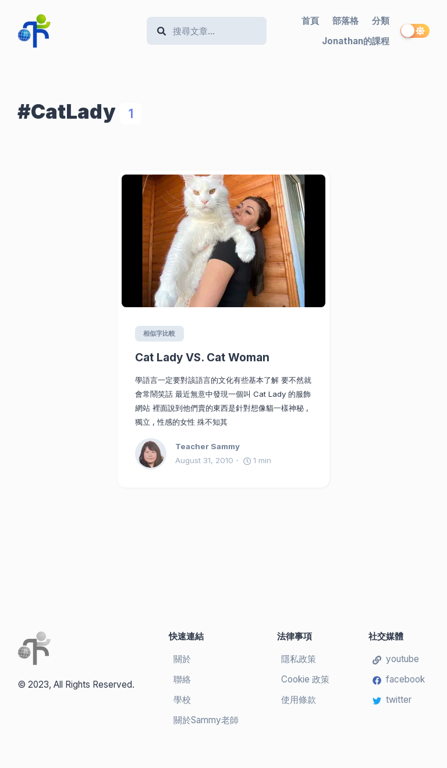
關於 (182, 658)
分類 (380, 20)
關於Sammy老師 (206, 720)
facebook (398, 679)
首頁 (310, 20)
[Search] (212, 31)
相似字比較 (160, 333)
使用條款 (298, 699)
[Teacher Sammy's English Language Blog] (77, 30)
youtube (395, 658)
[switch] (415, 31)
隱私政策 (298, 658)
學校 (182, 699)
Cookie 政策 (305, 679)
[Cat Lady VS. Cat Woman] (223, 241)
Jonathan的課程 (355, 41)
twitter (391, 699)
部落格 (345, 20)
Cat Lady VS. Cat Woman (202, 358)
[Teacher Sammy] (155, 454)
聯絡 (182, 679)
